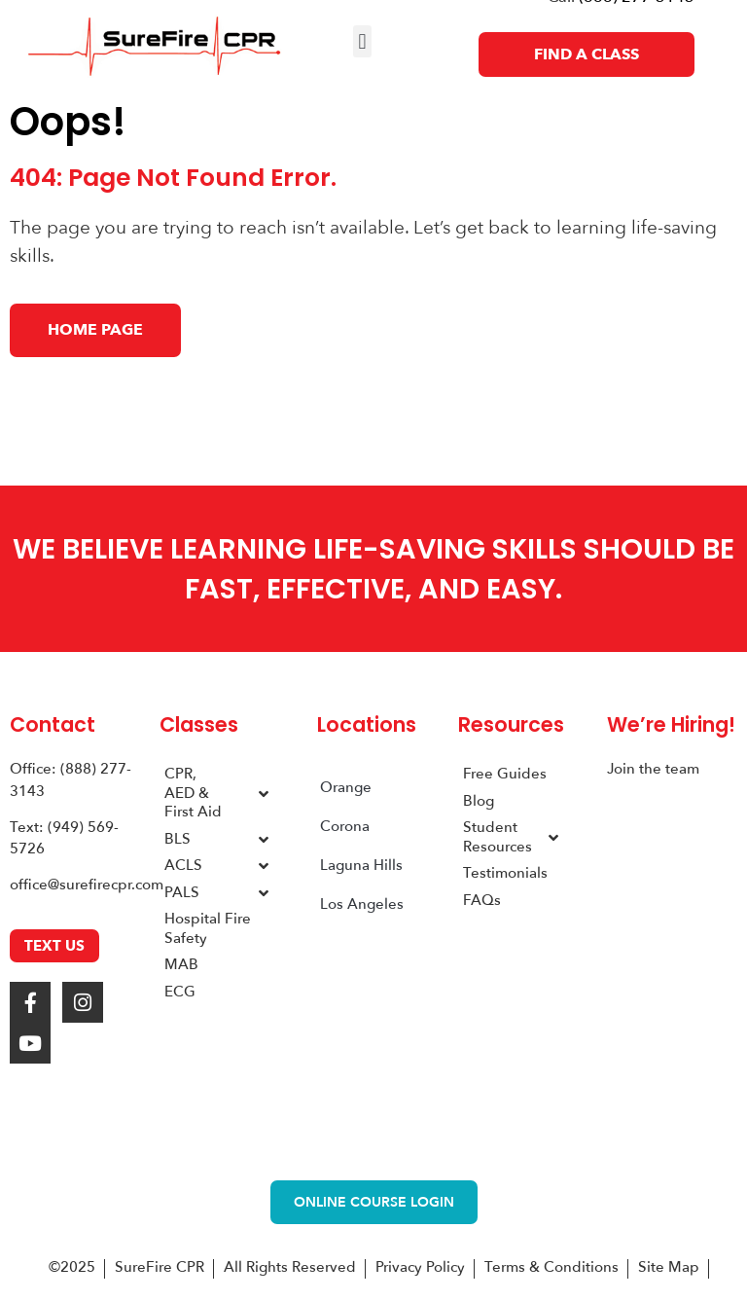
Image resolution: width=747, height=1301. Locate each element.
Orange (346, 787)
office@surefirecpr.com (86, 884)
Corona (345, 826)
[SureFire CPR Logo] (154, 46)
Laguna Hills (361, 865)
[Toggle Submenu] (264, 793)
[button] (362, 41)
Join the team (653, 768)
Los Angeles (362, 904)
